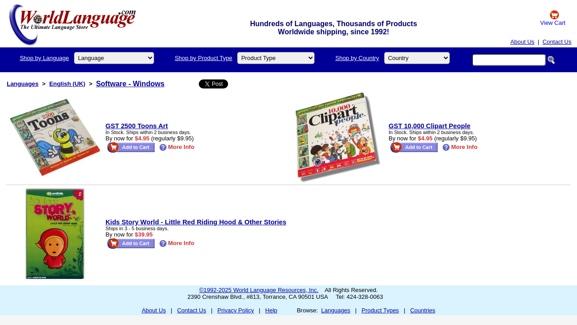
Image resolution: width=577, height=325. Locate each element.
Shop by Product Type (204, 58)
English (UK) (67, 83)
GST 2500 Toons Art (136, 126)
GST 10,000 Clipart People (430, 126)
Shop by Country (357, 58)
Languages (22, 83)
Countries (422, 310)
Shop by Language (44, 58)
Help (271, 310)
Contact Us (556, 41)
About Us (522, 41)
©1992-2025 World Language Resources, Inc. (258, 290)
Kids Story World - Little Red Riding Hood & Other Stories (195, 222)
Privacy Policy (235, 310)
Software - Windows (130, 84)
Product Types (380, 310)
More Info (177, 147)
